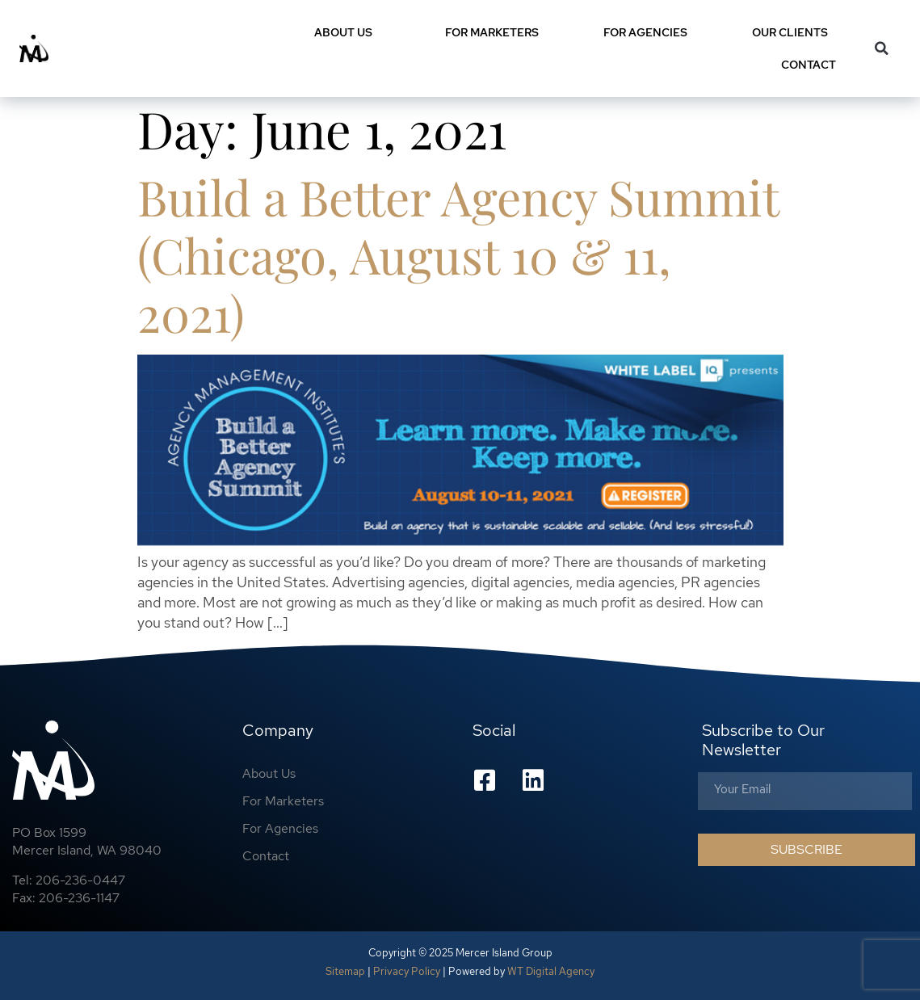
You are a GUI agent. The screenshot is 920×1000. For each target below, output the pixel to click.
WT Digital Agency (550, 971)
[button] (882, 48)
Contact (812, 65)
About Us (347, 32)
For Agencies (645, 32)
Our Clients (790, 32)
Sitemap (345, 971)
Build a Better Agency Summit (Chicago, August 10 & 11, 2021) (458, 254)
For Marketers (492, 32)
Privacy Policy (406, 971)
